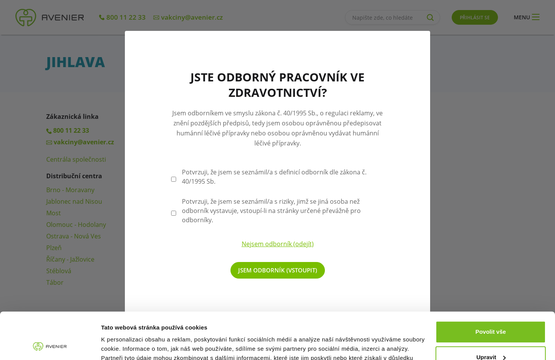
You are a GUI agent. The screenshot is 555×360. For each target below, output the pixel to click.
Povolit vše (490, 288)
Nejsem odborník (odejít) (278, 244)
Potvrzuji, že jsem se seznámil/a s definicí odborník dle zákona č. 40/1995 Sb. (274, 177)
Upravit (491, 313)
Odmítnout (490, 338)
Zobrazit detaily (122, 344)
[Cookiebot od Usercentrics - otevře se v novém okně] (50, 345)
